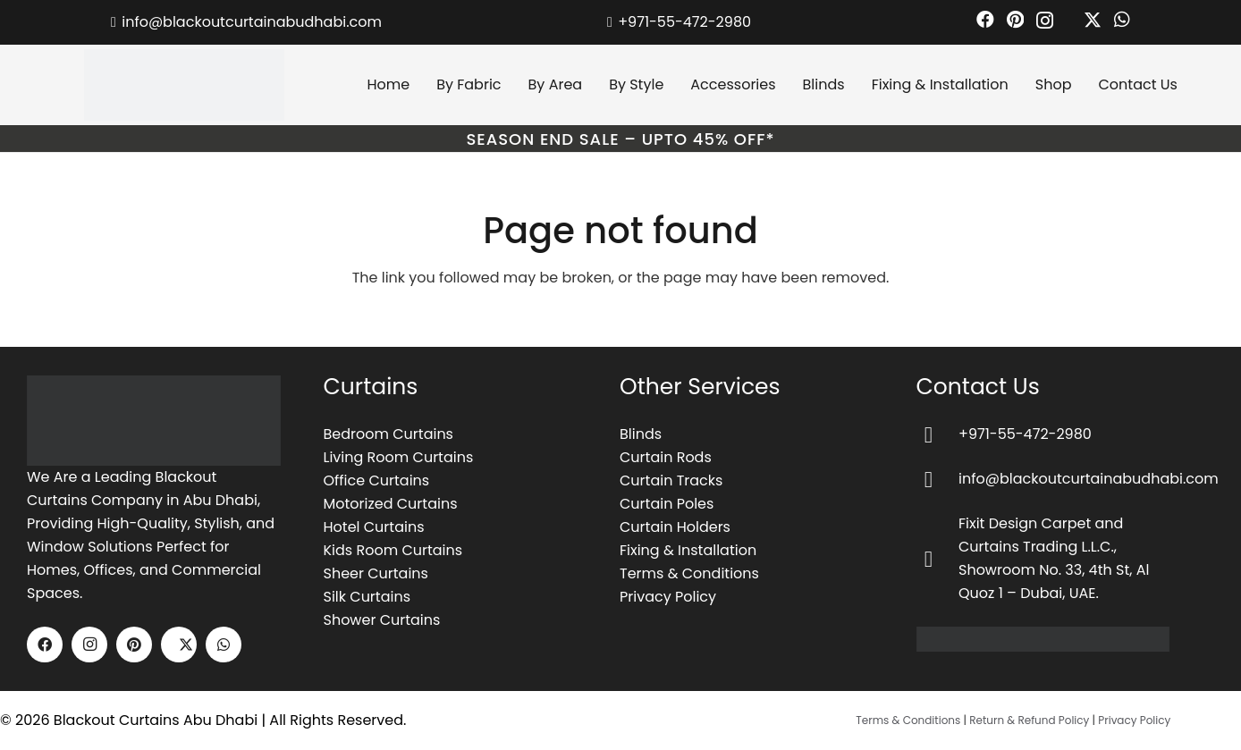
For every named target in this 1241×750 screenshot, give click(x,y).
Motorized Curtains (391, 503)
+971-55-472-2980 (1025, 434)
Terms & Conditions (689, 573)
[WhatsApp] (1122, 20)
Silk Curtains (367, 596)
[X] (1084, 20)
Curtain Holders (675, 527)
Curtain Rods (666, 457)
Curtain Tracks (671, 480)
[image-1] (154, 420)
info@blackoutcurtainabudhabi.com (1088, 478)
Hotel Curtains (374, 527)
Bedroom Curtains (388, 434)
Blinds (641, 434)
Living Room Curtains (399, 457)
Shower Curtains (382, 620)
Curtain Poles (666, 503)
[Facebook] (985, 20)
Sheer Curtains (376, 573)
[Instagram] (1044, 20)
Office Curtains (377, 480)
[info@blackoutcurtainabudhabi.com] (937, 479)
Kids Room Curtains (393, 550)
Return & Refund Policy (1029, 720)
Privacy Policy (668, 596)
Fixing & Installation (688, 550)
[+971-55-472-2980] (937, 435)
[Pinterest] (1015, 20)
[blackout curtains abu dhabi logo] (184, 85)
